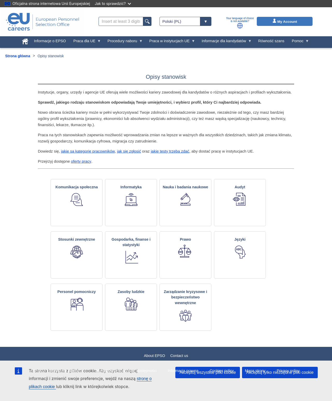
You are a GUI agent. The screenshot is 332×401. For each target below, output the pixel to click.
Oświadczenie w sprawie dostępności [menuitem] (125, 371)
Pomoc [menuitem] (298, 42)
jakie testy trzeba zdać (170, 151)
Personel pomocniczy (76, 292)
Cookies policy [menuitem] (222, 371)
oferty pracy (81, 161)
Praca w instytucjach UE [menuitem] (170, 42)
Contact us (179, 356)
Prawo (185, 239)
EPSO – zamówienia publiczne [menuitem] (58, 371)
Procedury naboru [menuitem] (123, 42)
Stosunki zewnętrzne (76, 239)
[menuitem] (25, 40)
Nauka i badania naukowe (185, 187)
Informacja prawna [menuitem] (183, 371)
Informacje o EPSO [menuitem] (50, 41)
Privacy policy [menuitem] (288, 371)
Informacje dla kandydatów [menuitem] (225, 42)
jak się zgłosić (129, 151)
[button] (240, 26)
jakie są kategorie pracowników (88, 151)
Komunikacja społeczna (77, 187)
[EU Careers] (42, 21)
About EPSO (154, 356)
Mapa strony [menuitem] (255, 371)
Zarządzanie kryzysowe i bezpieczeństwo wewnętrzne (185, 297)
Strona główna (17, 56)
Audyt (239, 187)
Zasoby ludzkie (131, 292)
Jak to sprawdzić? (113, 3)
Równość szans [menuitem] (271, 41)
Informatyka (131, 187)
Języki (239, 239)
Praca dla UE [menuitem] (85, 42)
